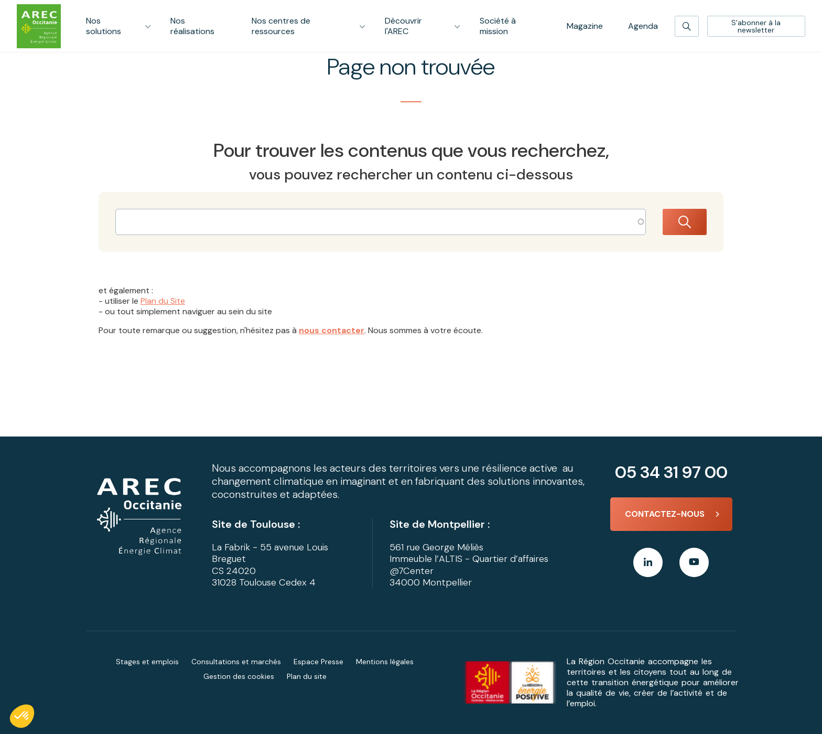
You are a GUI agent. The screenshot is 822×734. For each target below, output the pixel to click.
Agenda (643, 25)
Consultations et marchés (236, 661)
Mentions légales (385, 661)
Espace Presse (318, 661)
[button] (22, 716)
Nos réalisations (192, 26)
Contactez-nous (665, 513)
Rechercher (685, 222)
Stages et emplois (147, 661)
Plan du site (307, 676)
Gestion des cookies (238, 676)
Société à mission (498, 26)
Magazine (585, 25)
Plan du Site (162, 300)
